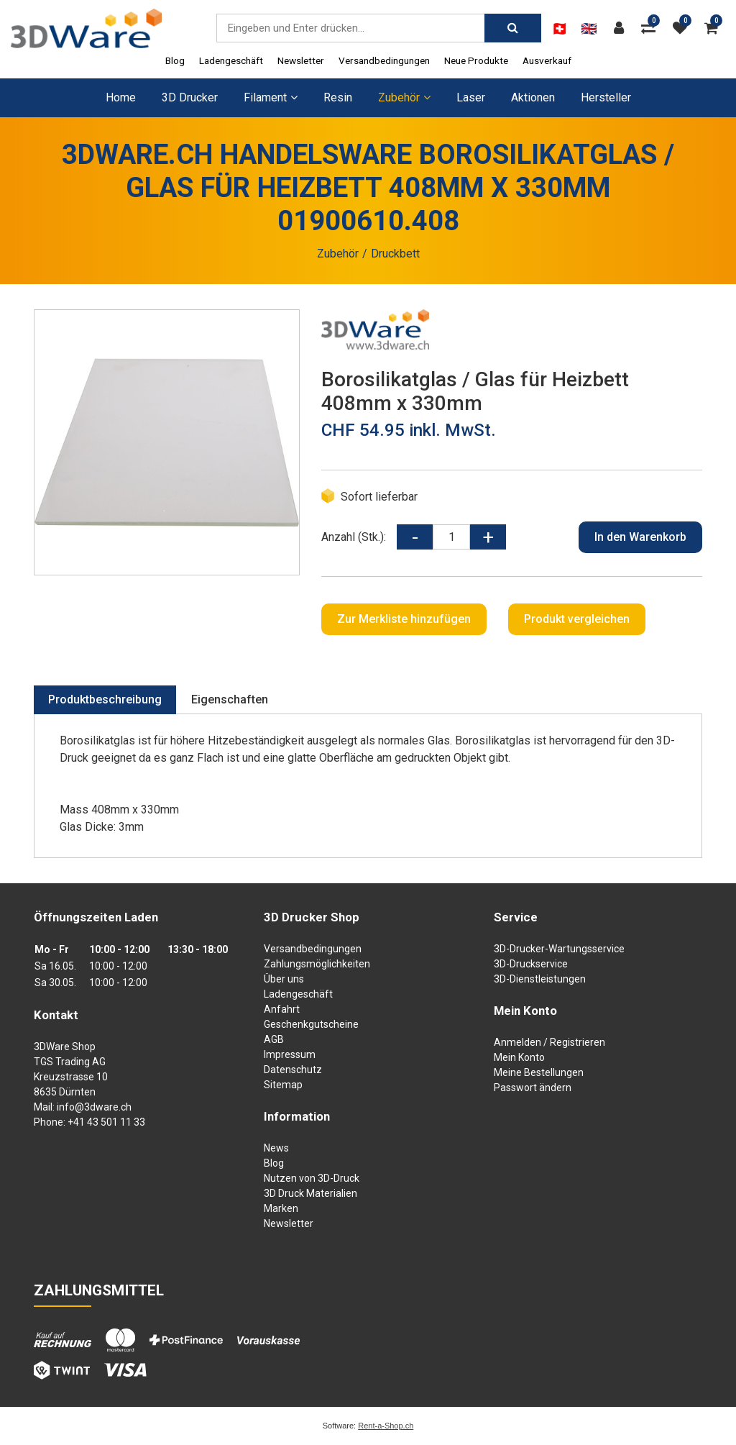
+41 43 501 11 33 (106, 1122)
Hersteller (606, 97)
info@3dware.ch (94, 1107)
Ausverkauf (547, 60)
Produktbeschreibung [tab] (105, 699)
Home (121, 97)
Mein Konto (519, 1057)
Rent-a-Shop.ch (385, 1425)
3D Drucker (190, 97)
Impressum (290, 1054)
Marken (281, 1208)
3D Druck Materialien (310, 1193)
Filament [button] (271, 97)
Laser (470, 97)
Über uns (284, 979)
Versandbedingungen (384, 60)
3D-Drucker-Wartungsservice (559, 948)
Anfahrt (282, 1009)
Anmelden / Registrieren (549, 1042)
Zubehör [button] (404, 97)
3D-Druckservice (531, 964)
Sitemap (283, 1084)
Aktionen (533, 97)
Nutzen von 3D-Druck (311, 1178)
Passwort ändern (532, 1087)
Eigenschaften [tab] (229, 699)
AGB (274, 1039)
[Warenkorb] (714, 28)
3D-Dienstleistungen (540, 979)
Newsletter (300, 60)
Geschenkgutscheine (311, 1024)
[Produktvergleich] (652, 28)
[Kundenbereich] (622, 28)
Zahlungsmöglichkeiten (317, 964)
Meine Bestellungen (539, 1072)
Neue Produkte (476, 60)
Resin (337, 97)
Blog (175, 60)
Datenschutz (293, 1069)
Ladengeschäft (231, 60)
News (276, 1148)
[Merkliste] (683, 28)
